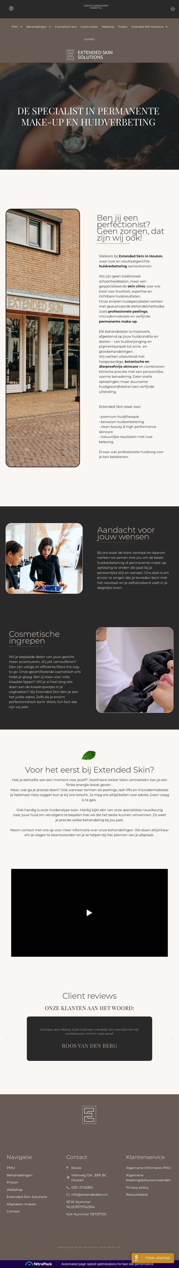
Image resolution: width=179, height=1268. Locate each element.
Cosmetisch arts (66, 26)
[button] (6, 1039)
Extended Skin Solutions (149, 26)
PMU (17, 26)
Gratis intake (89, 26)
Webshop (107, 26)
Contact (89, 39)
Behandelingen (38, 26)
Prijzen (122, 26)
